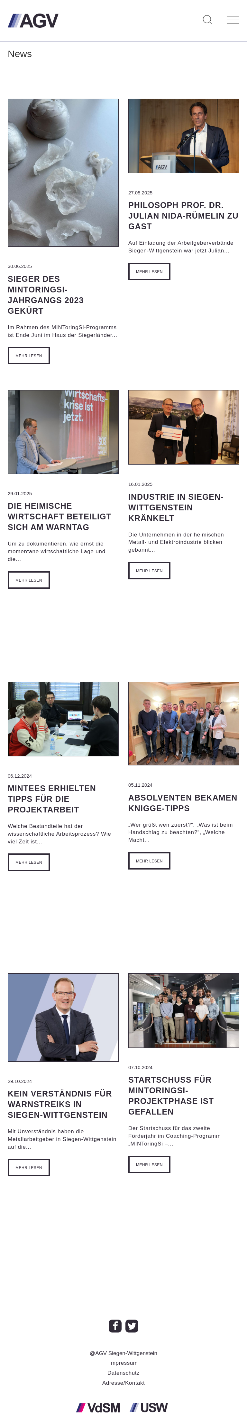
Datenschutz (123, 1373)
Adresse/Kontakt (123, 1383)
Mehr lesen (28, 356)
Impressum (123, 1363)
